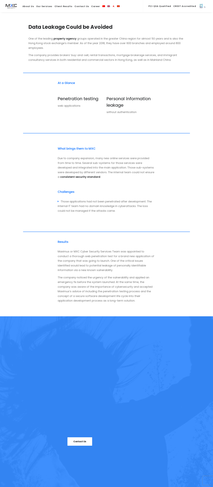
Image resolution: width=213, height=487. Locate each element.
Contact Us (82, 6)
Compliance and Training (111, 447)
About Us (28, 6)
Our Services (44, 6)
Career (95, 6)
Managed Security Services (112, 452)
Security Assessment (108, 442)
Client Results (63, 6)
